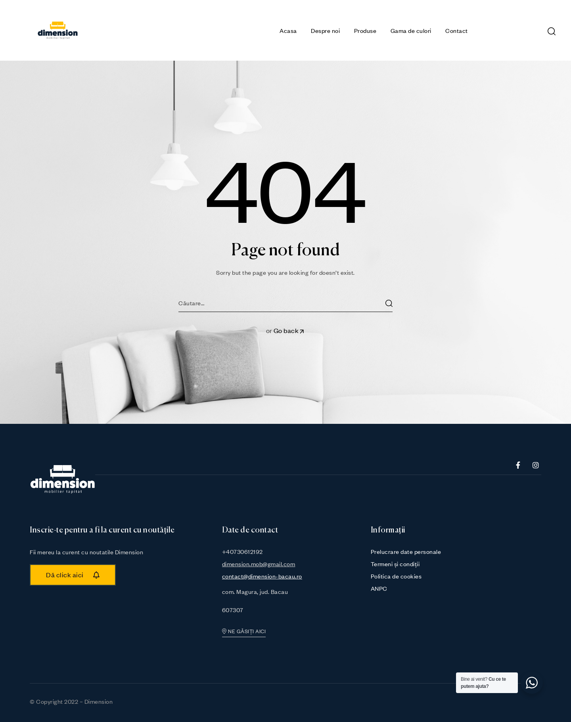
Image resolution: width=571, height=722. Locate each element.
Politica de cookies (396, 576)
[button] (73, 575)
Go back (289, 330)
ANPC (379, 588)
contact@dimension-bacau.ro (262, 576)
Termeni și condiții (395, 563)
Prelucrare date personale (406, 551)
